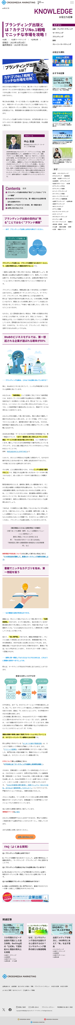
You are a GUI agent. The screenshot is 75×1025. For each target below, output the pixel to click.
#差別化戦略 (62, 227)
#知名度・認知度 (57, 224)
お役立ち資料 (64, 986)
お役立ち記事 (55, 986)
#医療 (69, 227)
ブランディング (58, 36)
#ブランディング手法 (59, 186)
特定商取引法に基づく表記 (65, 1007)
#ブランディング (65, 181)
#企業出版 (69, 201)
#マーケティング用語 (59, 194)
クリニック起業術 (10, 749)
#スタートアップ (57, 214)
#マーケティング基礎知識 (60, 199)
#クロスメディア (57, 176)
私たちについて (17, 990)
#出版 (54, 178)
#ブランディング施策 (59, 189)
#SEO (65, 224)
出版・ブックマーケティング (63, 29)
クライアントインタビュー (42, 986)
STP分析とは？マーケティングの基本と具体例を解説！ (23, 764)
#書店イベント (62, 229)
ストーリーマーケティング (62, 44)
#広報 (68, 183)
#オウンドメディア (58, 206)
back (7, 8)
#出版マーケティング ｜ (21, 39)
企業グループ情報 (29, 990)
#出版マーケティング (64, 178)
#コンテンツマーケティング (60, 211)
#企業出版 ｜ (37, 39)
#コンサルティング (63, 173)
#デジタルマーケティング (60, 217)
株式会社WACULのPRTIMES (17, 451)
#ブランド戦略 (57, 209)
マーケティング (58, 33)
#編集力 (70, 222)
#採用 (54, 173)
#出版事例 (55, 181)
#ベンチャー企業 (57, 219)
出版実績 (14, 986)
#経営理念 (67, 176)
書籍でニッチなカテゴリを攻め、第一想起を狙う (25, 205)
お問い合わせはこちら (15, 208)
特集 (32, 986)
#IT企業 (55, 227)
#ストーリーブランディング (60, 196)
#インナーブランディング (60, 191)
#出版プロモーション (59, 183)
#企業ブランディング (59, 201)
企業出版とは (6, 986)
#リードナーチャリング (59, 222)
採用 (54, 40)
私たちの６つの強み (23, 986)
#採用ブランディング (59, 204)
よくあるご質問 (6, 990)
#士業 (54, 229)
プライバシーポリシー (48, 1007)
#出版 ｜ (6, 39)
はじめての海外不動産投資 (32, 743)
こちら (17, 812)
